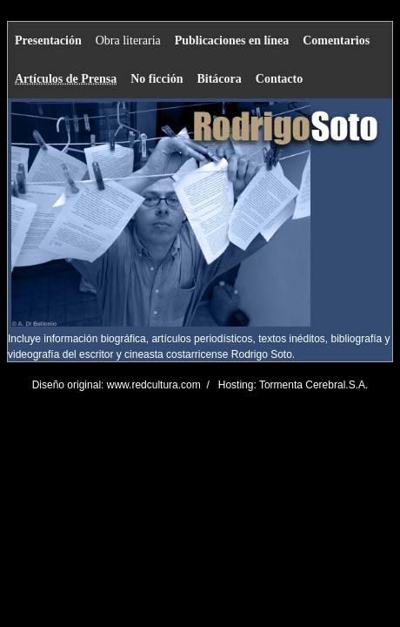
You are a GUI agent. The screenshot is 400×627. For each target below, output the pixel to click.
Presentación (48, 40)
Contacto (279, 78)
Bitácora (219, 78)
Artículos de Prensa (66, 78)
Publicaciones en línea (232, 40)
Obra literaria (128, 40)
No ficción (156, 78)
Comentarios (336, 40)
